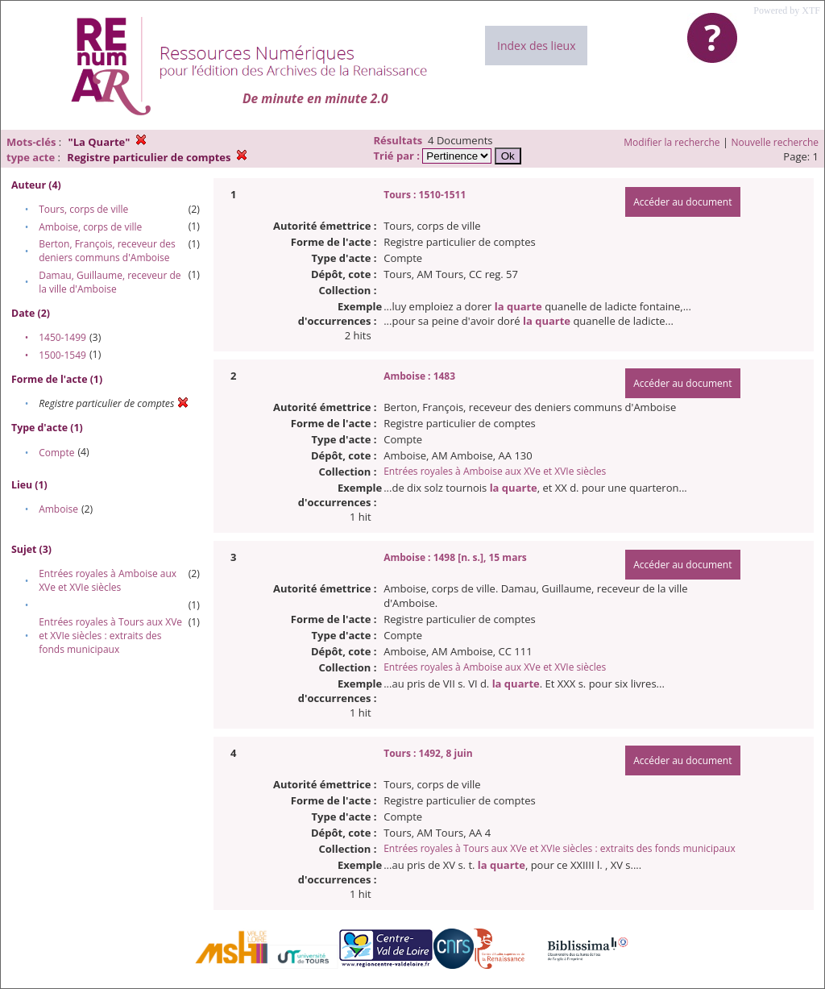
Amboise (58, 509)
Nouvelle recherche (775, 142)
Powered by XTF (786, 10)
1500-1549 (62, 355)
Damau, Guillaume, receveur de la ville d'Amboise (109, 282)
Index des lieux (536, 45)
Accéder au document (682, 202)
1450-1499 (62, 337)
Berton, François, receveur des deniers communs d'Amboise (107, 250)
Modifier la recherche (671, 142)
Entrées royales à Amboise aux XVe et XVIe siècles (107, 580)
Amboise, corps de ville (90, 227)
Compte (56, 452)
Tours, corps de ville (83, 209)
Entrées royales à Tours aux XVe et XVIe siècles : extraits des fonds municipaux (110, 635)
